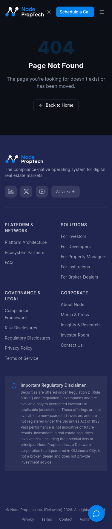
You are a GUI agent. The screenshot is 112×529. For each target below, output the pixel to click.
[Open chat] (96, 513)
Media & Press (75, 314)
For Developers (76, 246)
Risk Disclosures (21, 327)
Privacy (28, 519)
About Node (73, 304)
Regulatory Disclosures (27, 337)
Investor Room (75, 334)
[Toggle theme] (49, 12)
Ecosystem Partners (24, 252)
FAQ (9, 262)
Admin (84, 519)
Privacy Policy (19, 348)
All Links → (65, 191)
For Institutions (75, 266)
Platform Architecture (26, 242)
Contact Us (72, 345)
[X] (26, 192)
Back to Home (56, 105)
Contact (66, 519)
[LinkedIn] (11, 192)
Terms (46, 519)
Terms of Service (22, 358)
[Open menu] (101, 12)
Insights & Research (80, 324)
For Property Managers (84, 256)
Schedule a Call (75, 11)
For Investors (74, 236)
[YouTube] (42, 192)
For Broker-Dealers (79, 276)
